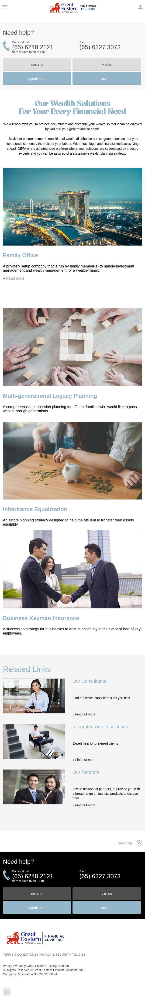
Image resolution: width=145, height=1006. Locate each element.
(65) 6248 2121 (32, 47)
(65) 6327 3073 (100, 47)
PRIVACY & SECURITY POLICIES (62, 954)
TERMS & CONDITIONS (19, 954)
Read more (15, 278)
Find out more (85, 714)
